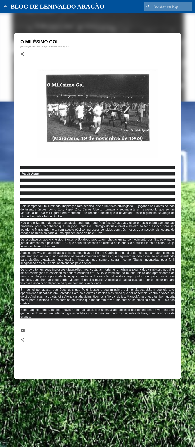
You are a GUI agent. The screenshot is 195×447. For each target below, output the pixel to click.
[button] (22, 54)
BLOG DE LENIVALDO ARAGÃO (57, 6)
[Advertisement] (97, 411)
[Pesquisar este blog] (172, 6)
